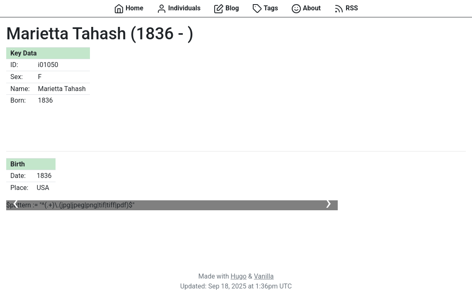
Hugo (239, 276)
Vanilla (264, 276)
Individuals (179, 9)
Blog (226, 9)
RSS (346, 9)
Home (128, 9)
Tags (265, 9)
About (306, 9)
